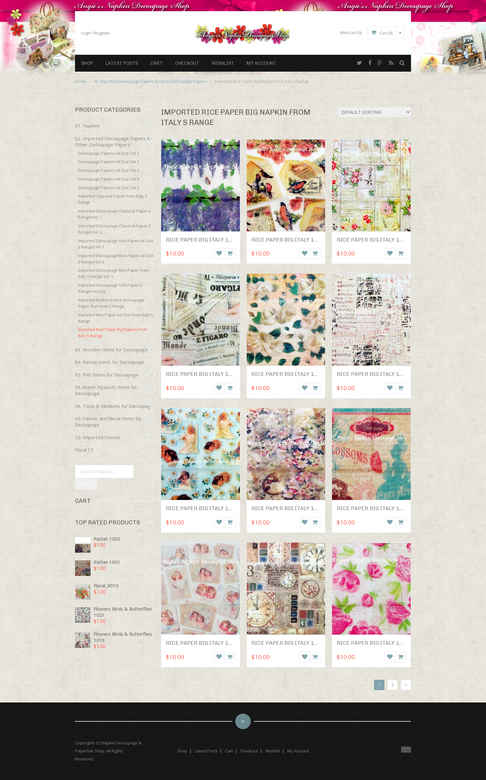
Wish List (350, 32)
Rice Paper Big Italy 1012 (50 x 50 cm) (303, 643)
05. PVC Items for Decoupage (107, 375)
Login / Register (95, 33)
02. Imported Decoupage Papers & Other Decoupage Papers (150, 81)
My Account (261, 63)
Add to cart (230, 253)
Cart (156, 63)
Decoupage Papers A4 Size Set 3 (108, 170)
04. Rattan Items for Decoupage (109, 362)
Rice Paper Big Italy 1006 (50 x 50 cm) (389, 374)
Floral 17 (84, 450)
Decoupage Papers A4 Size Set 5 (108, 187)
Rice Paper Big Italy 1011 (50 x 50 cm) (218, 643)
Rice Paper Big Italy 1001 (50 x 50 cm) (218, 240)
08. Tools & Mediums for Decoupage (114, 406)
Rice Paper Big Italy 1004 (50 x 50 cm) (218, 374)
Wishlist (223, 63)
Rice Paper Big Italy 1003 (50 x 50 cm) (389, 240)
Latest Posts (121, 63)
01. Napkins (87, 126)
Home (80, 81)
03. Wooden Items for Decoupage (111, 349)
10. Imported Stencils (98, 437)
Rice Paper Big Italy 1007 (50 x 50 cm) (218, 508)
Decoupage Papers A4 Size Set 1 (108, 153)
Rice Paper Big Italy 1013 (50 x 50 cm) (389, 643)
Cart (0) (386, 33)
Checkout (187, 63)
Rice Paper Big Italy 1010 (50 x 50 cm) (389, 508)
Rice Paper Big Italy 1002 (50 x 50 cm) (303, 240)
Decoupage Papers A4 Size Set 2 (108, 161)
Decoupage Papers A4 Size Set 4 (108, 179)
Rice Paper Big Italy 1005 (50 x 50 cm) (303, 374)
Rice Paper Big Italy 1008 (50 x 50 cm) (303, 508)
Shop (87, 63)
